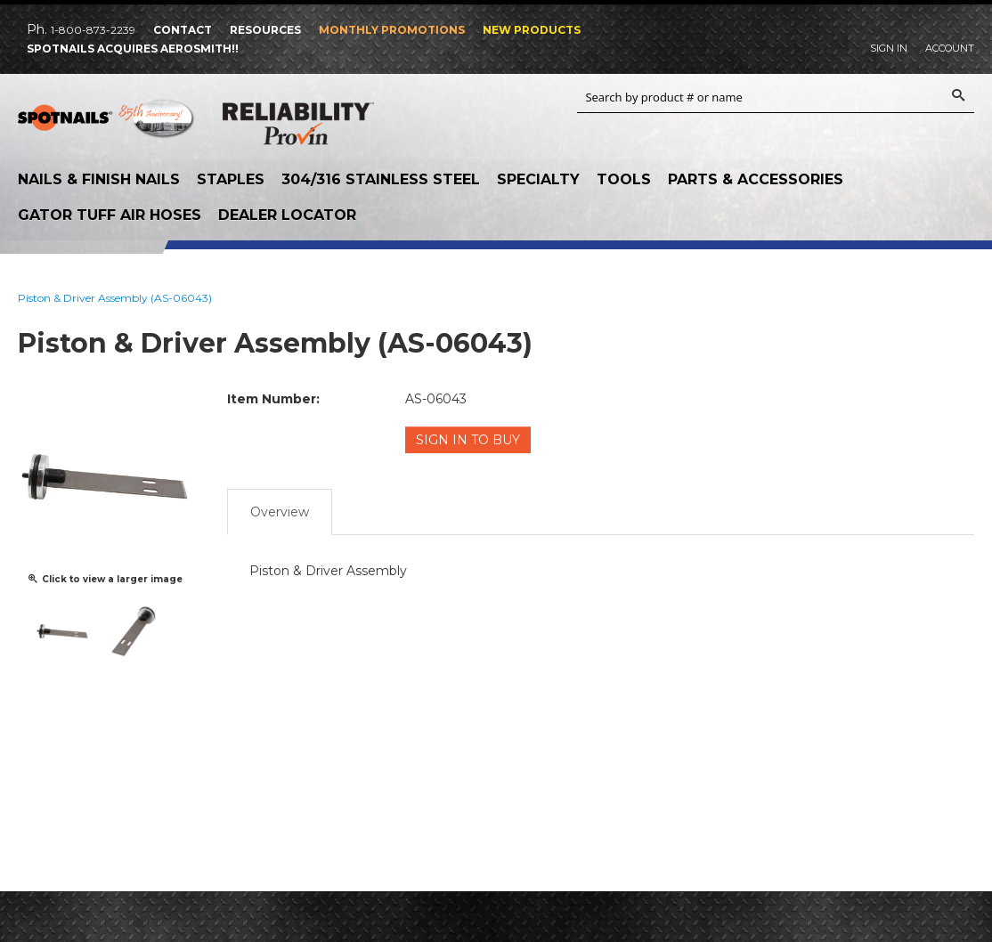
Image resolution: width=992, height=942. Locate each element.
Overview (279, 512)
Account (949, 48)
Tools (624, 179)
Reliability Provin (298, 127)
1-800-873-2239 (93, 30)
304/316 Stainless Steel (380, 179)
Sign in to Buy (468, 440)
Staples (230, 179)
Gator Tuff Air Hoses (109, 215)
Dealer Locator (287, 215)
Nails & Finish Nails (99, 179)
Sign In (888, 48)
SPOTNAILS (107, 124)
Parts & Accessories (755, 179)
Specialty (538, 179)
